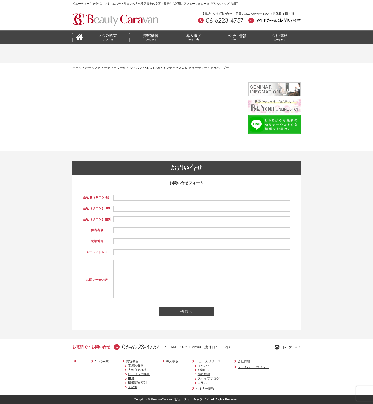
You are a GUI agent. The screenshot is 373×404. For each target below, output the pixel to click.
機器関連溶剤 (132, 383)
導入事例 (166, 361)
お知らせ (197, 370)
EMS (126, 378)
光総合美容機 (132, 370)
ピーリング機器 (134, 374)
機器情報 (197, 374)
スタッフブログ (202, 378)
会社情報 (234, 361)
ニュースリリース (200, 361)
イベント (197, 365)
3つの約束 (97, 361)
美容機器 (126, 361)
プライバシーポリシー (243, 367)
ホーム (77, 68)
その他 (128, 387)
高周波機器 (131, 365)
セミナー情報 (197, 388)
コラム (196, 383)
